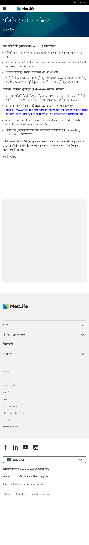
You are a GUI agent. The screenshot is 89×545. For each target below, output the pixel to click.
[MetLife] (15, 308)
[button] (5, 8)
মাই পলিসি (6, 372)
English (82, 3)
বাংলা (74, 3)
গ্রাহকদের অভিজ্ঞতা (10, 406)
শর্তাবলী (7, 477)
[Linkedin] (15, 448)
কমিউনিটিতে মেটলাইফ (11, 386)
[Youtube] (25, 448)
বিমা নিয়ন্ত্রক (7, 420)
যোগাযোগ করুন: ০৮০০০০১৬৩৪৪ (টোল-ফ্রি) (26, 469)
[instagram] (35, 448)
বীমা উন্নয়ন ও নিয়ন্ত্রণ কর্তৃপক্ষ (33, 477)
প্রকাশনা (5, 399)
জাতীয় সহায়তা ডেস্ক (10, 427)
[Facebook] (5, 448)
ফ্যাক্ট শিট (6, 392)
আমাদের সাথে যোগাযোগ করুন (14, 413)
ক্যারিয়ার (6, 379)
